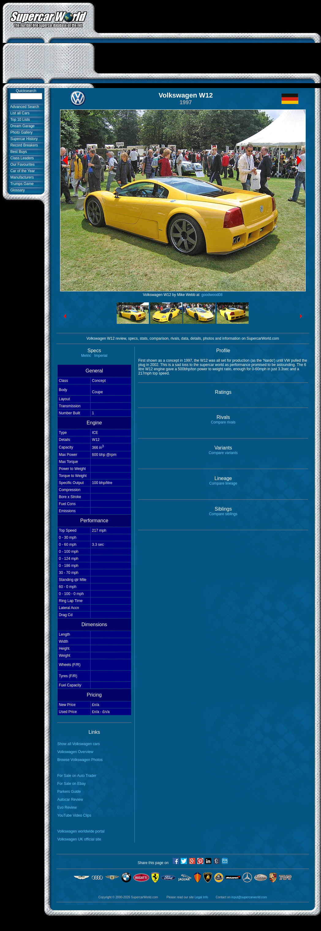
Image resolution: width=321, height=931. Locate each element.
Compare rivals (223, 422)
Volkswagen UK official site (79, 839)
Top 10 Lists (19, 119)
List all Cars (18, 113)
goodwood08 (211, 295)
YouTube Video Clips (74, 815)
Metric (86, 355)
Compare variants (223, 453)
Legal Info (201, 897)
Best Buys (17, 152)
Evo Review (67, 807)
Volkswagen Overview (75, 752)
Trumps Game (21, 184)
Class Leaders (21, 158)
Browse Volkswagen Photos (80, 760)
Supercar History (23, 139)
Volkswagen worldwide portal (80, 831)
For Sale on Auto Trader (76, 776)
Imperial (101, 355)
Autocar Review (70, 799)
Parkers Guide (69, 791)
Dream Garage (21, 126)
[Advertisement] (207, 45)
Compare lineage (223, 483)
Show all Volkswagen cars (78, 744)
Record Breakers (23, 145)
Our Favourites (21, 164)
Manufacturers (21, 177)
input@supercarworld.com (249, 897)
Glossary (16, 190)
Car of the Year (21, 171)
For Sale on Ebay (71, 783)
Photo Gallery (20, 132)
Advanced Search (23, 107)
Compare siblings (223, 514)
